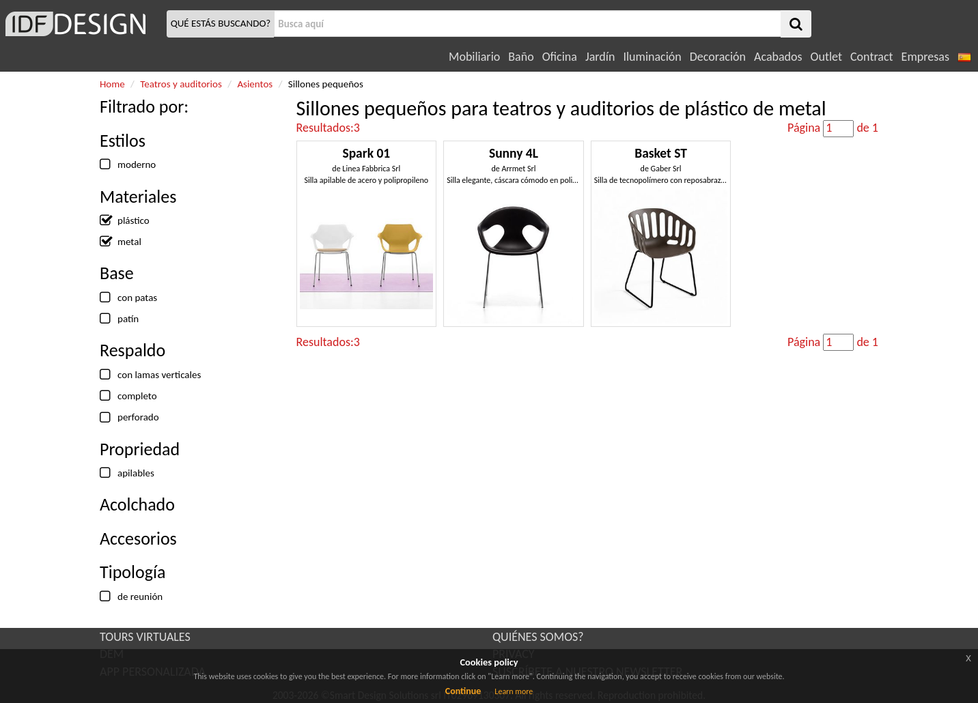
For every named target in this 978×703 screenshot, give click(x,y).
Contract (871, 56)
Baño (520, 56)
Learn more (513, 691)
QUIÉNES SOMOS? (538, 636)
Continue (463, 691)
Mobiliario (474, 56)
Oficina (559, 56)
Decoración (718, 56)
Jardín (600, 56)
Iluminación (652, 56)
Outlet (826, 56)
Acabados (778, 56)
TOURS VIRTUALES (145, 636)
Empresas (925, 56)
